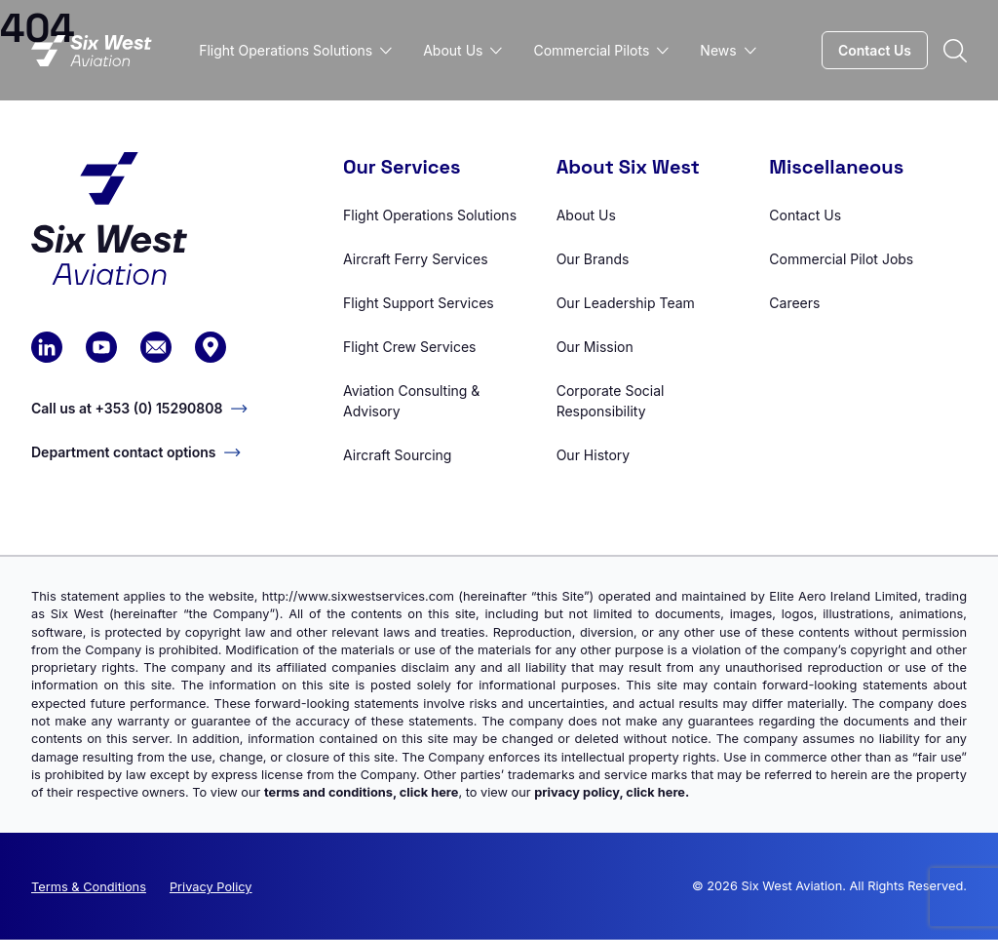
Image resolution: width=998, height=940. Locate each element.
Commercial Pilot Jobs (841, 259)
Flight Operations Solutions (295, 50)
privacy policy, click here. (611, 792)
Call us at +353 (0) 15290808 (139, 408)
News (727, 50)
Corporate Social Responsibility (611, 400)
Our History (594, 455)
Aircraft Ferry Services (415, 259)
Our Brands (593, 259)
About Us (462, 50)
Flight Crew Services (409, 346)
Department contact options (136, 452)
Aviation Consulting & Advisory (411, 400)
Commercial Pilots (601, 50)
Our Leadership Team (626, 302)
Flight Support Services (418, 302)
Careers (794, 302)
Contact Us (874, 50)
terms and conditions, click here (361, 792)
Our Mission (595, 346)
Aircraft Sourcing (397, 455)
